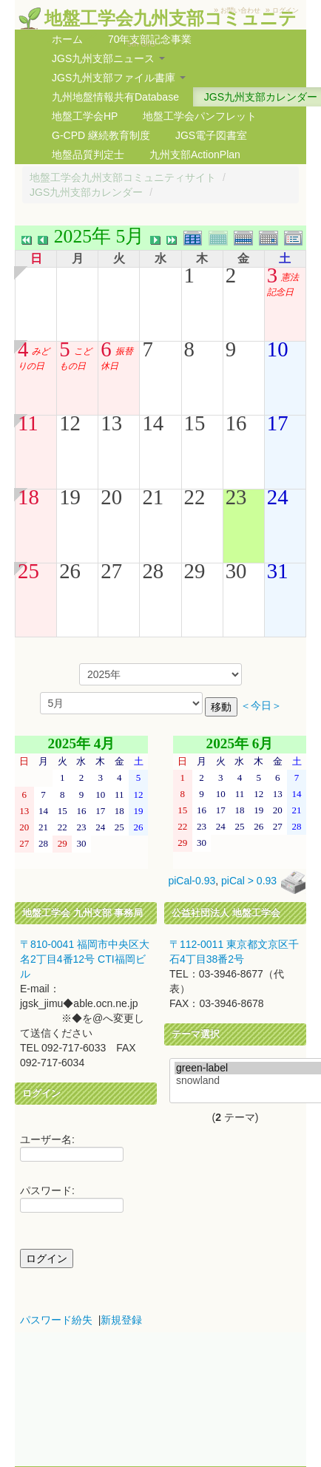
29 (195, 570)
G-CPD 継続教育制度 (101, 135)
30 (236, 570)
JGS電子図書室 (211, 135)
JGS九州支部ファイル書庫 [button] (119, 78)
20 (111, 496)
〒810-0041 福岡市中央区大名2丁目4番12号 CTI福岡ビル (84, 959)
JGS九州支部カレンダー (86, 192)
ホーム (67, 39)
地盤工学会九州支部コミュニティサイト (123, 177)
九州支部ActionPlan (194, 154)
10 (277, 349)
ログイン (285, 10)
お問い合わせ (240, 10)
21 (152, 496)
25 (28, 570)
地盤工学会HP (85, 116)
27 (111, 570)
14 (152, 423)
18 (28, 496)
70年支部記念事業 (150, 39)
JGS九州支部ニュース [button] (108, 58)
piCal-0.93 (191, 881)
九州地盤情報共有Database (115, 97)
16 (236, 423)
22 (195, 496)
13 (111, 423)
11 (28, 423)
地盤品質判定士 (88, 154)
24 (277, 496)
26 (70, 570)
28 (152, 570)
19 (70, 496)
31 (277, 570)
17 (277, 423)
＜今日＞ (261, 705)
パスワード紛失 (56, 1320)
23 (236, 496)
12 (70, 423)
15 (195, 423)
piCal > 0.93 (249, 881)
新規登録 (121, 1320)
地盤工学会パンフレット (200, 116)
